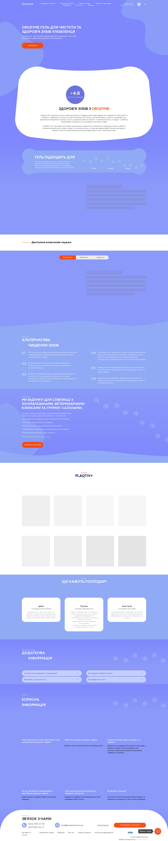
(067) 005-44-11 (36, 827)
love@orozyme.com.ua (72, 825)
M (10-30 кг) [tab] (84, 257)
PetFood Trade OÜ (142, 839)
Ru (145, 4)
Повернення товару (46, 832)
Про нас (91, 5)
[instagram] (139, 4)
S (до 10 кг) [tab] (67, 257)
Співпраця (67, 5)
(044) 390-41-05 (36, 824)
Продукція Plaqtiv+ (67, 3)
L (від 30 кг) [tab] (100, 257)
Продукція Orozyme (48, 3)
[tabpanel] (84, 290)
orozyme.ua (102, 825)
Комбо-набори (84, 3)
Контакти (79, 5)
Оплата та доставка (103, 3)
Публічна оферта (84, 832)
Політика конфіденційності (104, 832)
